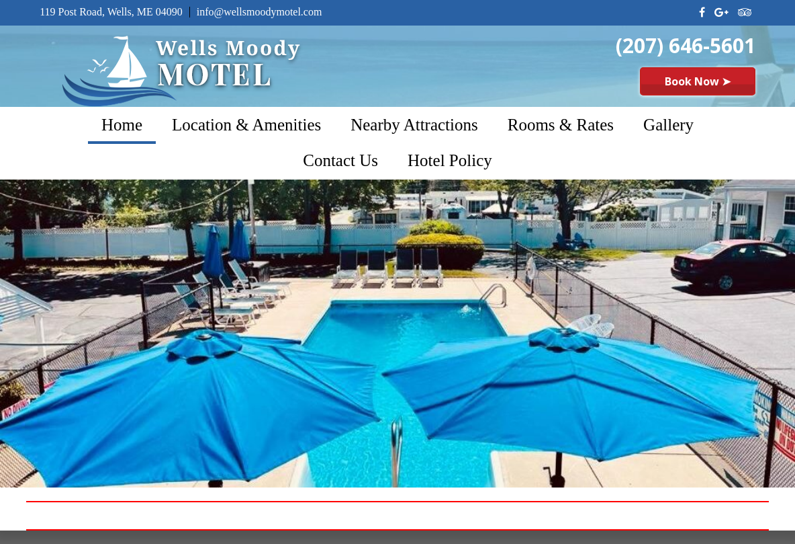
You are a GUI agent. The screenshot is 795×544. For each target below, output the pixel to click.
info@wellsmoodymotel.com (259, 11)
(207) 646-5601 (685, 45)
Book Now (698, 81)
